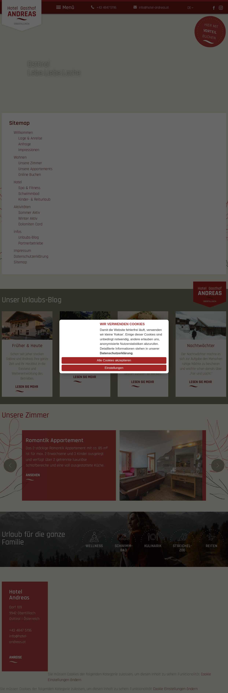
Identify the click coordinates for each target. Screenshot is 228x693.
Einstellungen (114, 368)
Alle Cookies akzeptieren (114, 360)
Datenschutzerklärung (116, 353)
